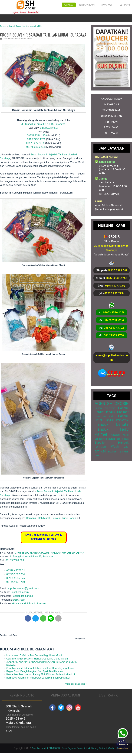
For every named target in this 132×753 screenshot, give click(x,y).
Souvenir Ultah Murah (38, 518)
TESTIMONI (111, 121)
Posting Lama (79, 638)
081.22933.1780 (36, 139)
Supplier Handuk (19, 592)
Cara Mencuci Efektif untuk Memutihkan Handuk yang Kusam (40, 668)
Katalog (68, 4)
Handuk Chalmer (117, 412)
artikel (100, 451)
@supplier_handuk (23, 595)
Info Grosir (106, 4)
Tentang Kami (87, 4)
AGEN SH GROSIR (112, 403)
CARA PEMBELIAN (111, 115)
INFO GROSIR (111, 104)
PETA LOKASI (111, 127)
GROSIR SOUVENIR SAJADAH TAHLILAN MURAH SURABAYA (49, 552)
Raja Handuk (122, 439)
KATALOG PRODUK (111, 98)
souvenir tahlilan (26, 39)
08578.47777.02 (35, 143)
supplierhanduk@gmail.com (23, 588)
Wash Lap (120, 446)
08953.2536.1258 (37, 135)
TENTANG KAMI (111, 110)
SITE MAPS (111, 133)
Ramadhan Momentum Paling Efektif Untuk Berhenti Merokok (41, 674)
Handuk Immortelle (117, 420)
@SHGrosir (18, 599)
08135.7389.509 (49, 127)
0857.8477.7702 (114, 327)
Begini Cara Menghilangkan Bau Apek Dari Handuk (34, 671)
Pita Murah (108, 438)
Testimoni (124, 4)
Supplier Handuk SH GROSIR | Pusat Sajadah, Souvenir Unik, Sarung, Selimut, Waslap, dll (75, 748)
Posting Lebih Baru (8, 635)
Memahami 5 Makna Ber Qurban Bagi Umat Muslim (35, 655)
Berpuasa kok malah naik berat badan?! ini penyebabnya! (38, 677)
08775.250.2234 (35, 146)
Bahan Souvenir (105, 408)
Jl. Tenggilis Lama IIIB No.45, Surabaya (43, 124)
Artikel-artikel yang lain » (76, 684)
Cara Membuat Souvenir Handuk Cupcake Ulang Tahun (37, 658)
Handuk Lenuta (112, 424)
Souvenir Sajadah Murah (11, 39)
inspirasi (112, 451)
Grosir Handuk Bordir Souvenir (29, 603)
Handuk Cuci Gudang (105, 416)
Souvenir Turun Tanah (64, 518)
